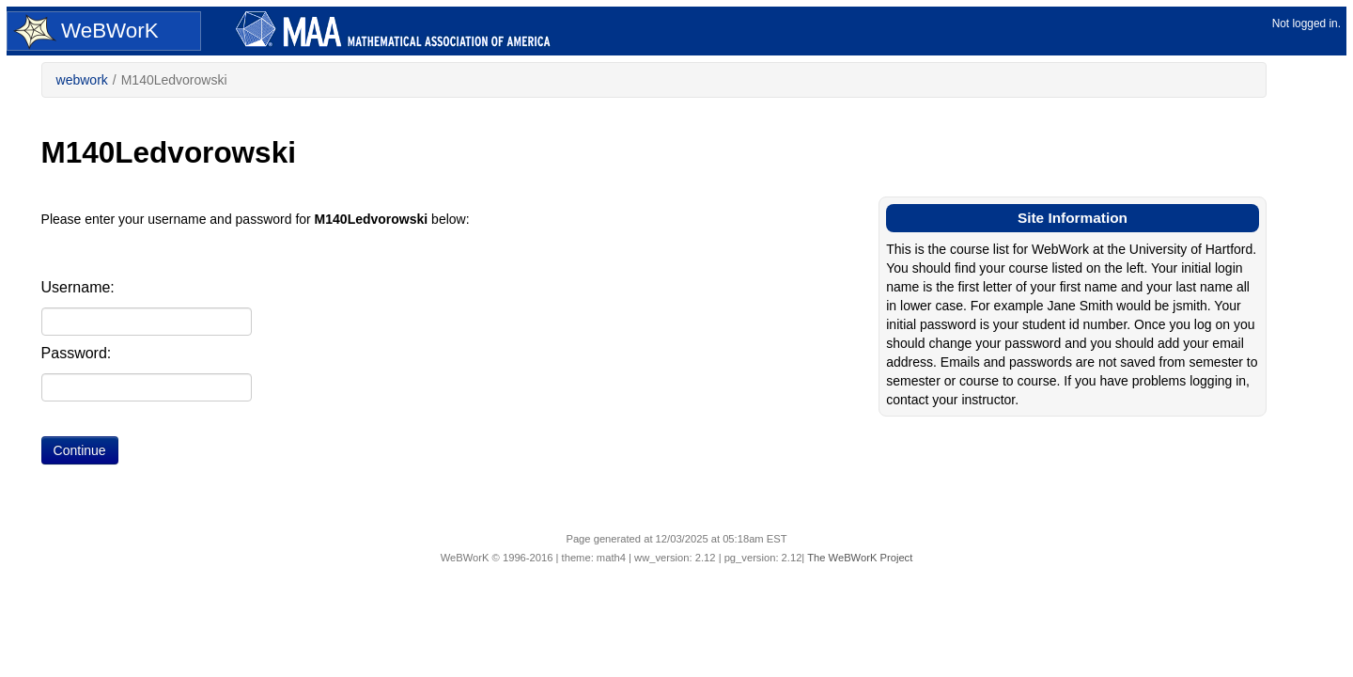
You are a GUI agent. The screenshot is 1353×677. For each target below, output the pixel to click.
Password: (76, 353)
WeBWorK (86, 32)
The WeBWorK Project (859, 557)
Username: (78, 287)
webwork (82, 79)
